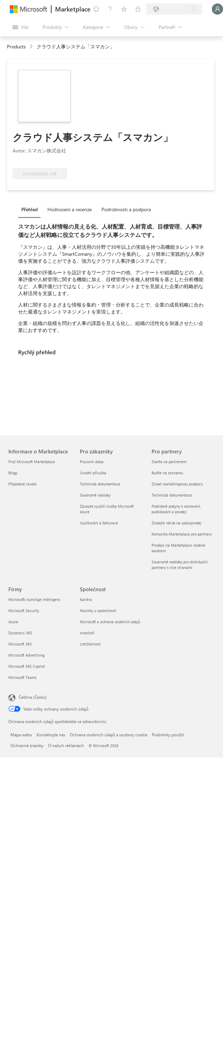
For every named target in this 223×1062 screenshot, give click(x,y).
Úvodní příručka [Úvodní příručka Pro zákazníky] (93, 472)
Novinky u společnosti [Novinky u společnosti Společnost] (98, 610)
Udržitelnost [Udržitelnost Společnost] (90, 644)
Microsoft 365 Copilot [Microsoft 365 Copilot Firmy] (26, 666)
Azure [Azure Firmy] (13, 621)
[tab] (31, 209)
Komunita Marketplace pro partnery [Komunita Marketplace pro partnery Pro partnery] (182, 534)
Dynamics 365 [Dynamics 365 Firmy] (20, 632)
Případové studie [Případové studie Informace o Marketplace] (22, 483)
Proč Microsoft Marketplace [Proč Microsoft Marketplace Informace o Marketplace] (31, 461)
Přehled (29, 209)
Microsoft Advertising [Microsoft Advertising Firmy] (26, 655)
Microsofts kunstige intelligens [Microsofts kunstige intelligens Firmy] (34, 599)
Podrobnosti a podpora (126, 209)
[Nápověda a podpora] (110, 9)
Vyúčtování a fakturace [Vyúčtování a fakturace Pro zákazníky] (99, 522)
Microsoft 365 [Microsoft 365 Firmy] (20, 644)
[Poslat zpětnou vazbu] (96, 9)
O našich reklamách (66, 745)
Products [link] (16, 46)
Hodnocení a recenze (69, 209)
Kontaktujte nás (51, 734)
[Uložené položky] (124, 9)
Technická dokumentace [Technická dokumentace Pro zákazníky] (100, 483)
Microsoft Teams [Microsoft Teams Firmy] (22, 677)
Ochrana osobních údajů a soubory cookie (108, 734)
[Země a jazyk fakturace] (174, 9)
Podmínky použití (168, 734)
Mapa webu (21, 734)
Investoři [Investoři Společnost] (87, 632)
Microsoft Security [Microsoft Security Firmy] (23, 610)
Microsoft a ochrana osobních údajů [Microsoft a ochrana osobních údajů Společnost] (110, 621)
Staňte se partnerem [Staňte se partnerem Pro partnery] (169, 461)
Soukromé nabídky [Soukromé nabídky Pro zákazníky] (95, 495)
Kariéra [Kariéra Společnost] (86, 599)
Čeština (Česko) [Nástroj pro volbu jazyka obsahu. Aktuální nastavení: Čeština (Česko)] (33, 697)
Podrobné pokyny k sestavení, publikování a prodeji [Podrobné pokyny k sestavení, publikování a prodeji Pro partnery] (176, 509)
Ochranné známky (27, 745)
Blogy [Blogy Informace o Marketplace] (12, 472)
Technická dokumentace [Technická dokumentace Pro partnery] (172, 495)
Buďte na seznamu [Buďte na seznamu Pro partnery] (167, 472)
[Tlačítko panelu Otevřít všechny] (20, 27)
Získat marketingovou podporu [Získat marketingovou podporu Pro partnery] (177, 483)
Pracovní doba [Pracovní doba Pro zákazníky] (91, 461)
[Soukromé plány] (138, 9)
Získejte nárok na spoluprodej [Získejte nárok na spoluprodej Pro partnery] (176, 522)
